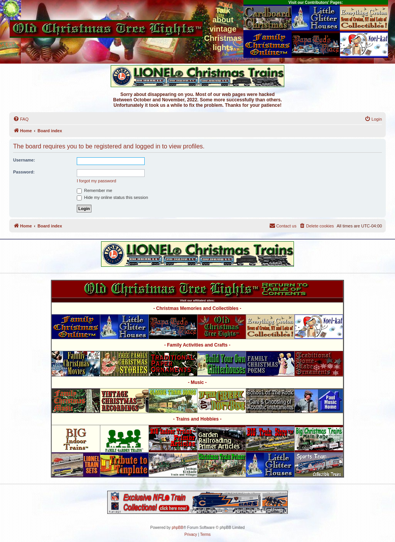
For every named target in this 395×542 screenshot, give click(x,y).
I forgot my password (96, 180)
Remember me (94, 190)
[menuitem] (21, 119)
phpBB (177, 527)
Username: (24, 160)
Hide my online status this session (112, 197)
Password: (24, 172)
